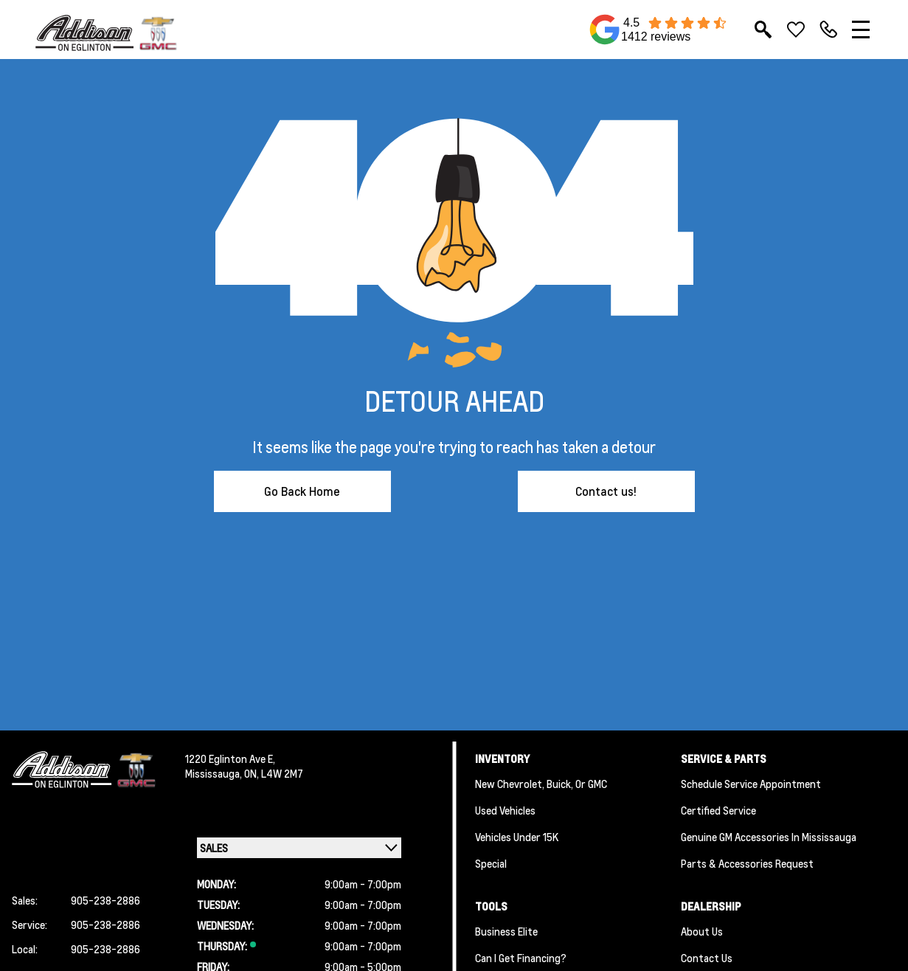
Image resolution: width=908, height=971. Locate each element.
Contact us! (606, 491)
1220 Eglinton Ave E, (230, 758)
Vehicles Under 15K (516, 836)
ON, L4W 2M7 (273, 773)
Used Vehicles (505, 810)
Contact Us (706, 957)
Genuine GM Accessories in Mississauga (768, 836)
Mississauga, (214, 773)
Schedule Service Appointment (751, 783)
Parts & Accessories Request (747, 863)
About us (702, 931)
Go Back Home (302, 491)
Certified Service (718, 810)
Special (491, 863)
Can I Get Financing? (520, 957)
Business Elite (506, 931)
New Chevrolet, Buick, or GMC (541, 783)
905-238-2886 (105, 900)
